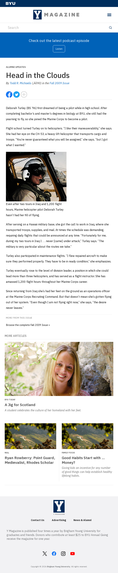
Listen (59, 48)
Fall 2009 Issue (59, 83)
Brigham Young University (58, 566)
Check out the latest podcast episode (59, 40)
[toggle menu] (109, 15)
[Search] (59, 27)
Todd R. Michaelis (20, 83)
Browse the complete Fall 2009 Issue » (28, 325)
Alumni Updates (16, 67)
